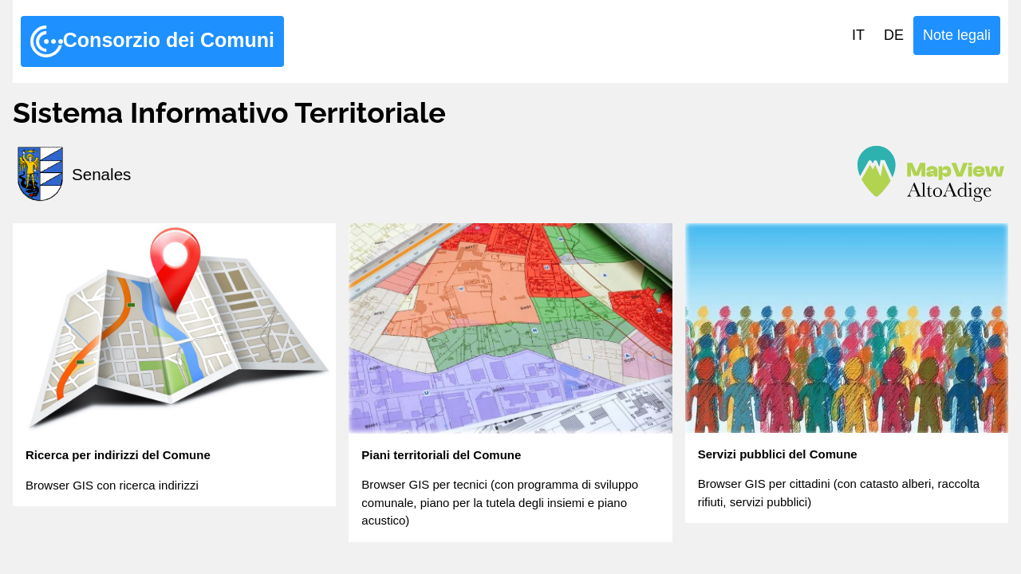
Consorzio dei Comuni (152, 41)
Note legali (957, 35)
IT (858, 35)
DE (894, 35)
